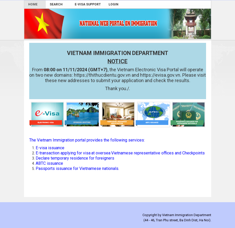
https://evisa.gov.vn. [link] (160, 75)
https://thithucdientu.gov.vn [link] (103, 75)
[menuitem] (35, 4)
